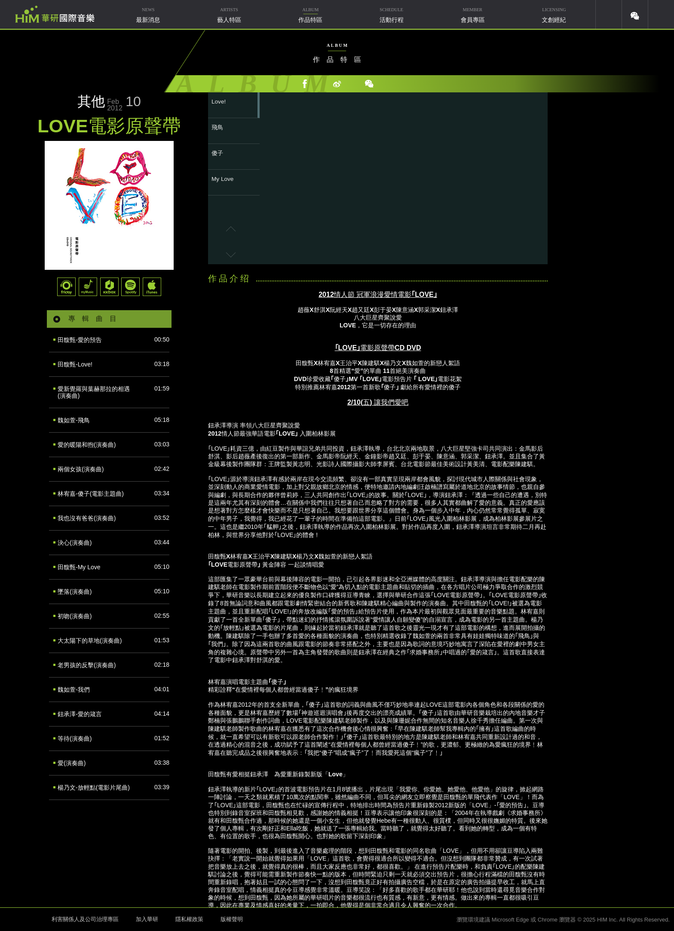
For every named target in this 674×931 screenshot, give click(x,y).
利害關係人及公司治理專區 (85, 919)
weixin (635, 14)
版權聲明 (232, 919)
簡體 (661, 14)
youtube (609, 14)
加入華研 (147, 919)
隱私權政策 (189, 919)
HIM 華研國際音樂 (23, 918)
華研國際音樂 (55, 14)
